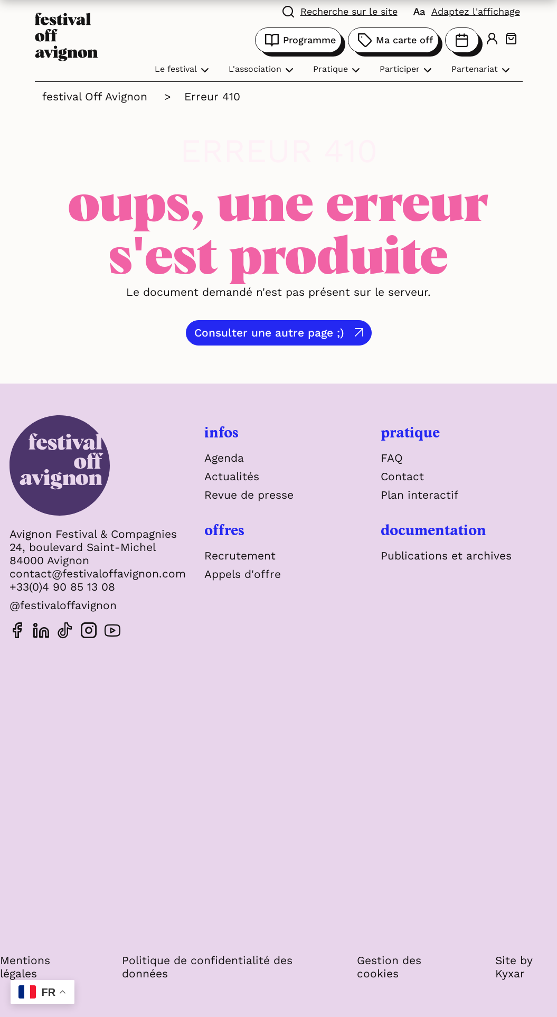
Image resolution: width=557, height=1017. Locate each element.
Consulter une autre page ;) (269, 332)
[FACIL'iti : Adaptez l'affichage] (466, 10)
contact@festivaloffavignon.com (98, 573)
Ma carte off (393, 40)
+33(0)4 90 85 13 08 (62, 586)
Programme (298, 40)
